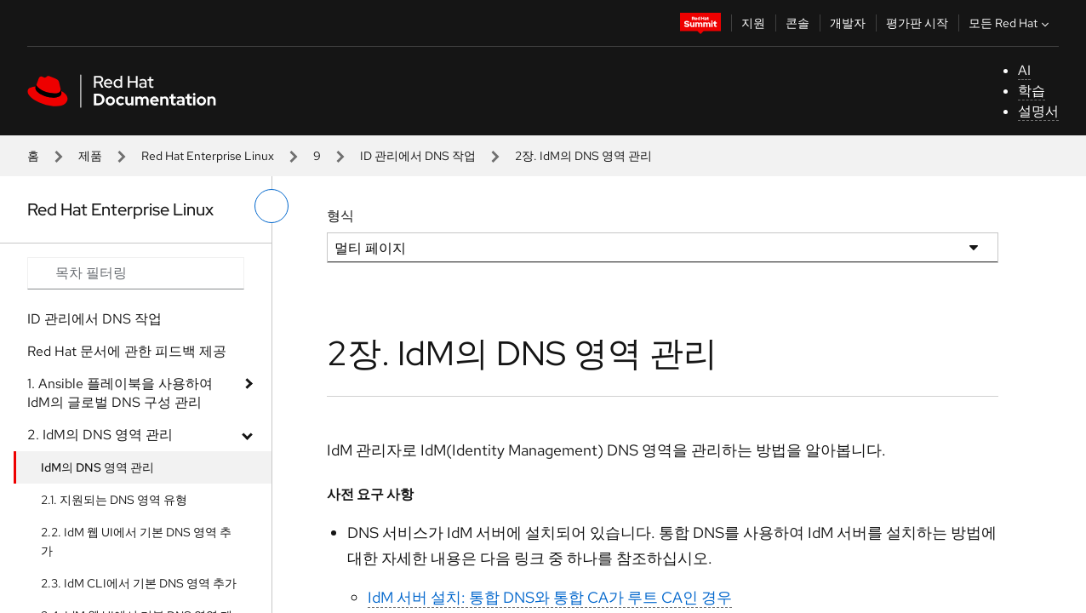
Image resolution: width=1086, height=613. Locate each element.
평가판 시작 (917, 23)
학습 (1031, 91)
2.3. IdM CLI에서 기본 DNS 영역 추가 (139, 583)
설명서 (1038, 111)
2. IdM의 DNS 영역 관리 (100, 435)
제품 (90, 155)
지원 (753, 23)
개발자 (848, 23)
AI (1024, 70)
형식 (340, 216)
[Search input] (135, 273)
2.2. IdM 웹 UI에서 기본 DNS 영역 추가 (136, 541)
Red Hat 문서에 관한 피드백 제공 (126, 351)
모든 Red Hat (1011, 23)
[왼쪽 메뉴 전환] (271, 206)
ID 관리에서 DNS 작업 (418, 155)
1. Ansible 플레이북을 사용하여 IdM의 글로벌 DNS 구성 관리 (120, 393)
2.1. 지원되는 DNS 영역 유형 (114, 499)
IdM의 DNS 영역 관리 (97, 467)
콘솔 (797, 23)
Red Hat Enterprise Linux (207, 155)
